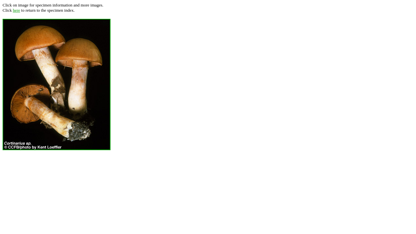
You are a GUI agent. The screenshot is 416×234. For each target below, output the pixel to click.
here (16, 10)
